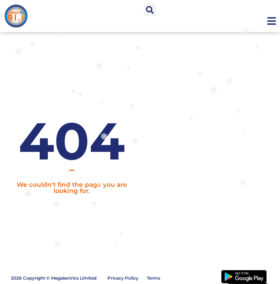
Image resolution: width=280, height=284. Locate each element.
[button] (150, 10)
